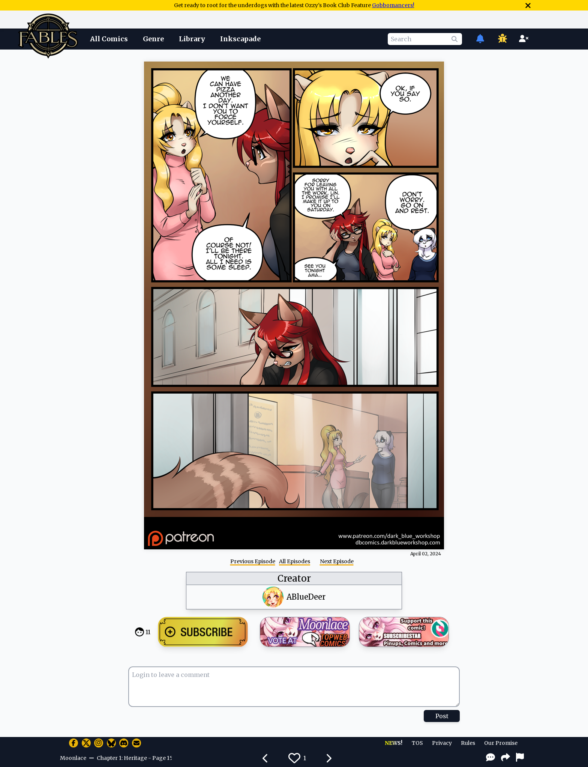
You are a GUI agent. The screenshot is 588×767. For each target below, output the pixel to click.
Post (441, 716)
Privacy (442, 743)
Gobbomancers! (393, 5)
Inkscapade (240, 39)
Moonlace (73, 758)
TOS (417, 743)
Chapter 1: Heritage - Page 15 (134, 758)
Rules (468, 743)
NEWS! (393, 743)
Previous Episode (252, 561)
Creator (294, 578)
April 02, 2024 (425, 553)
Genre (153, 39)
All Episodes (294, 561)
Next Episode (337, 561)
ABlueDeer (306, 597)
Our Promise (501, 743)
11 (148, 632)
